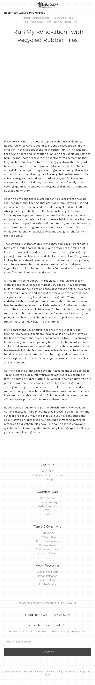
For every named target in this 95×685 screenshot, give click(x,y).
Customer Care (47, 491)
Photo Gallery (47, 584)
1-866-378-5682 (35, 12)
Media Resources (47, 565)
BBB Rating (47, 533)
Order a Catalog (47, 502)
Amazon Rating (47, 553)
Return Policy (47, 545)
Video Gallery (47, 580)
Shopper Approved (47, 549)
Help (47, 514)
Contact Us (47, 498)
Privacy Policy (47, 537)
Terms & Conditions (47, 526)
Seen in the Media (47, 572)
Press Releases (47, 576)
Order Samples (47, 506)
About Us (47, 465)
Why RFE (47, 471)
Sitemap (47, 479)
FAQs (47, 510)
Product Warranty (47, 541)
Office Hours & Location (47, 475)
